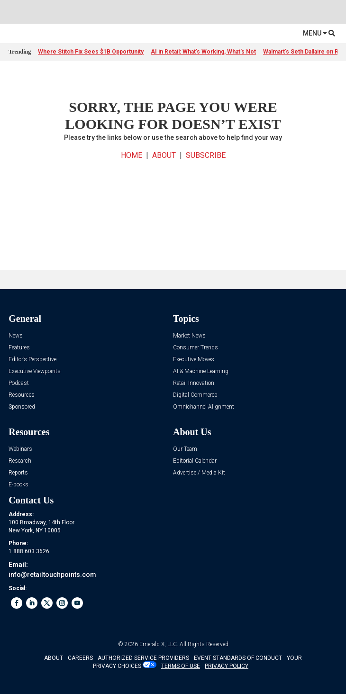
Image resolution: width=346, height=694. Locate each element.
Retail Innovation (193, 383)
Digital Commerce (195, 395)
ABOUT (164, 155)
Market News (189, 336)
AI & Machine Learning (200, 371)
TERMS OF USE (180, 666)
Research (20, 461)
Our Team (185, 449)
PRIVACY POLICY (226, 666)
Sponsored (22, 407)
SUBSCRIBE (206, 155)
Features (19, 348)
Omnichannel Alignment (203, 407)
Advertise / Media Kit (199, 473)
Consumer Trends (195, 348)
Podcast (19, 383)
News (16, 336)
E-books (18, 485)
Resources (22, 395)
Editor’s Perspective (32, 359)
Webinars (20, 449)
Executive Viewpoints (35, 371)
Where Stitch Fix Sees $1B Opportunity (91, 51)
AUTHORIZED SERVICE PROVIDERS (143, 658)
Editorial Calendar (195, 461)
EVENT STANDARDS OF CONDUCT (238, 658)
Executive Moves (193, 359)
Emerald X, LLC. (158, 644)
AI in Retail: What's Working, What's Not (203, 51)
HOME (131, 155)
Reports (18, 473)
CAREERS (80, 658)
